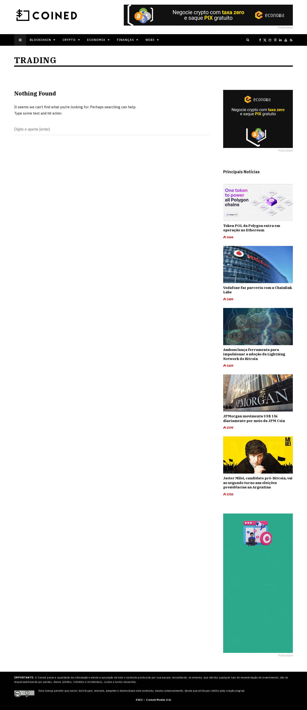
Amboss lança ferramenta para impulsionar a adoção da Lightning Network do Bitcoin (254, 354)
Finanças (125, 40)
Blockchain (40, 40)
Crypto (69, 40)
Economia (96, 40)
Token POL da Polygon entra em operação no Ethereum (251, 227)
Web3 (150, 40)
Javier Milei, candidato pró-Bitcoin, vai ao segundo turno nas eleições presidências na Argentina (257, 482)
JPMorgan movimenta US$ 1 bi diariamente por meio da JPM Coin (254, 418)
